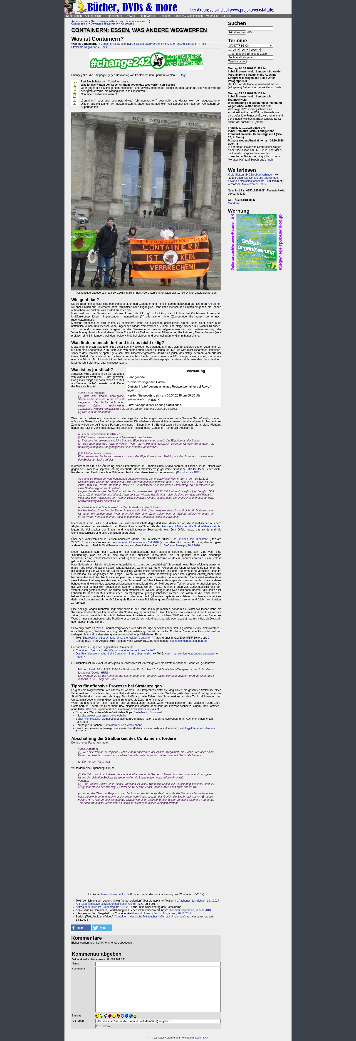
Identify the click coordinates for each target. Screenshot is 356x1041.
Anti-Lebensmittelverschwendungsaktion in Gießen (106, 903)
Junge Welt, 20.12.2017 (177, 913)
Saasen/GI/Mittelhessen (188, 15)
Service (226, 15)
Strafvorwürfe (99, 21)
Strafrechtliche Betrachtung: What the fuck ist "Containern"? (119, 637)
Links (103, 47)
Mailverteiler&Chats (254, 184)
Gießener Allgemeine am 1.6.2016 (137, 542)
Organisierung (113, 15)
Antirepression (93, 15)
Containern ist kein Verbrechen (122, 725)
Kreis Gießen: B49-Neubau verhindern (251, 174)
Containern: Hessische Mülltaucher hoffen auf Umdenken (149, 916)
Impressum (195, 1037)
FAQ (205, 1037)
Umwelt (130, 15)
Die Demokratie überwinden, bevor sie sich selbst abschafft (253, 179)
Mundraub (234, 203)
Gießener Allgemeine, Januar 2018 (190, 910)
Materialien (212, 15)
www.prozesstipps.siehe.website (106, 715)
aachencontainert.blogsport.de (188, 640)
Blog (182, 75)
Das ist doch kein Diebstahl (189, 539)
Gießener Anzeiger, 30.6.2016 (182, 545)
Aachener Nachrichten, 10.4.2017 (198, 900)
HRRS (105, 672)
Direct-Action (74, 15)
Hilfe (249, 32)
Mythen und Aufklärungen (182, 43)
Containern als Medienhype (117, 43)
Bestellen (139, 712)
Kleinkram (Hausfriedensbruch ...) (130, 21)
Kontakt (185, 1037)
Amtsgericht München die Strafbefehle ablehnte (191, 526)
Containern (127, 23)
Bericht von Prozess (88, 718)
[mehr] (278, 87)
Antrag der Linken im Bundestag (95, 907)
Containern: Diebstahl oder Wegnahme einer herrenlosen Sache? (115, 650)
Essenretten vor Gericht (150, 43)
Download (156, 712)
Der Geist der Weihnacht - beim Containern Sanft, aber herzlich (114, 653)
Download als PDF (188, 472)
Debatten (165, 15)
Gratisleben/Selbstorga (104, 23)
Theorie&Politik (147, 15)
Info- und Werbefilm (113, 894)
